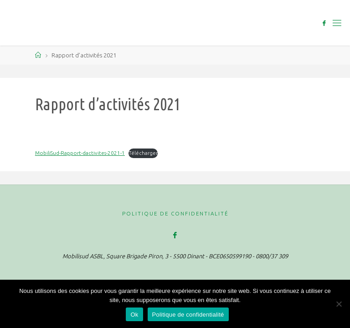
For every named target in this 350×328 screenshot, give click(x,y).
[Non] (338, 303)
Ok (134, 314)
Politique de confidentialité (175, 213)
